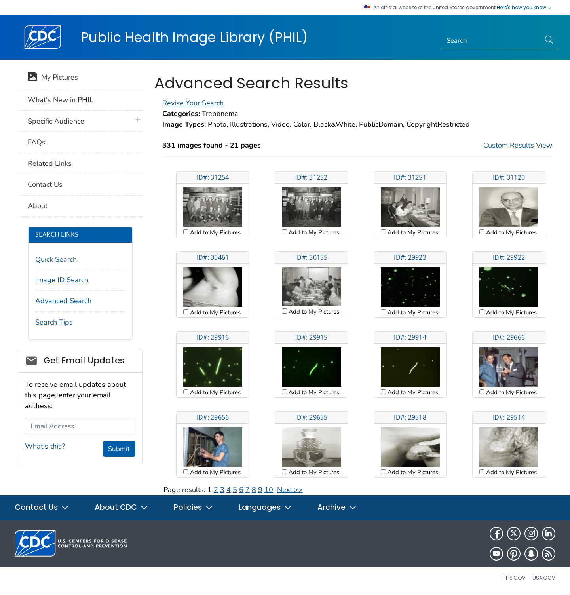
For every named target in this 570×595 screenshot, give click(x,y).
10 (268, 489)
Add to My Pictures (214, 232)
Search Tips (54, 322)
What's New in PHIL (60, 100)
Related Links (50, 163)
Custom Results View (517, 145)
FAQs (37, 142)
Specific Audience (56, 121)
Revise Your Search (193, 103)
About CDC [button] (121, 507)
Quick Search (56, 259)
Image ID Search (61, 280)
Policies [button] (193, 507)
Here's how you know (524, 7)
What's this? (45, 446)
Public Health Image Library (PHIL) (194, 37)
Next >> (290, 489)
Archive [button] (337, 507)
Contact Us (45, 184)
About (38, 206)
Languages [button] (265, 507)
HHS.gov (514, 578)
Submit (119, 448)
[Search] (491, 40)
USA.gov (543, 578)
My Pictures (53, 78)
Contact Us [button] (42, 507)
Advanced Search (63, 301)
